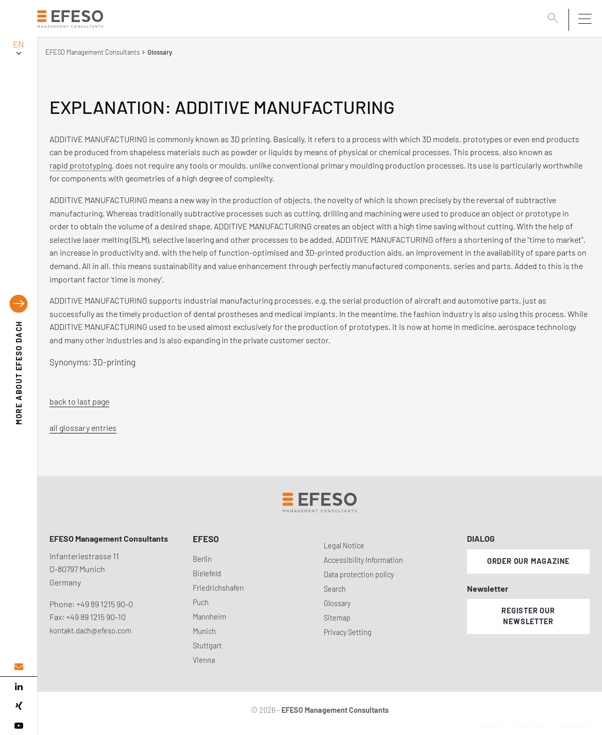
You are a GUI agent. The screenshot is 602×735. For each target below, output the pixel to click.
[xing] (18, 706)
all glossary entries (82, 427)
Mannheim (209, 616)
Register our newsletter (528, 616)
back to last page (79, 401)
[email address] (18, 667)
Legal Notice (344, 545)
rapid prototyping (80, 165)
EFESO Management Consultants (92, 52)
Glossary (337, 603)
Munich (204, 631)
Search (335, 588)
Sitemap (337, 617)
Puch (201, 602)
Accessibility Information (363, 560)
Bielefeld (207, 573)
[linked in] (18, 686)
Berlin (202, 559)
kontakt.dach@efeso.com (90, 630)
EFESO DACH (18, 373)
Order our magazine (528, 561)
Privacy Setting (348, 632)
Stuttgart (207, 645)
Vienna (204, 660)
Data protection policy (359, 574)
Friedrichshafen (218, 587)
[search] (555, 19)
